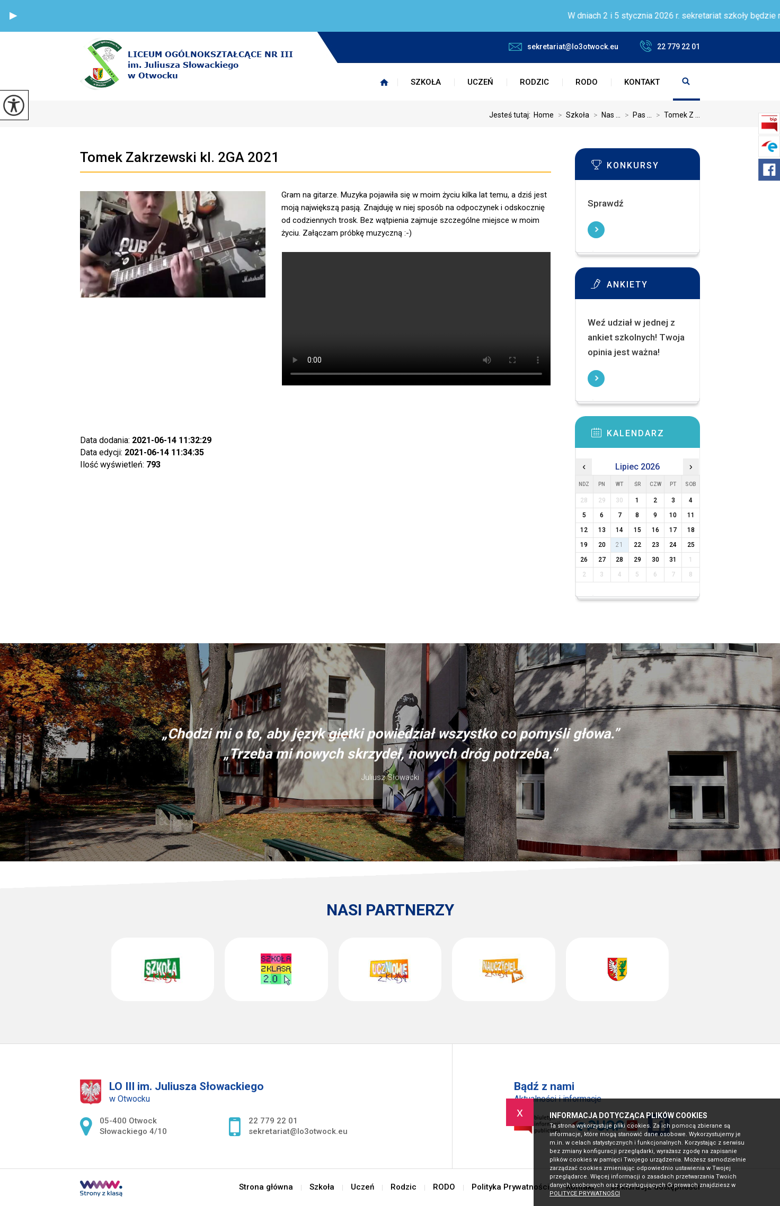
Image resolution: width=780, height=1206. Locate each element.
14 (619, 530)
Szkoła (426, 82)
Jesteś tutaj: (511, 115)
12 (584, 530)
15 (637, 530)
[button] (13, 16)
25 (691, 544)
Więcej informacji (596, 229)
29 (637, 559)
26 (584, 559)
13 (602, 530)
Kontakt (642, 82)
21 (619, 544)
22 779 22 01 (670, 46)
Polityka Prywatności (510, 1187)
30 (655, 559)
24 (673, 544)
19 (584, 544)
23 (655, 544)
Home (544, 115)
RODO (586, 82)
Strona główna (384, 82)
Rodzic (534, 82)
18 (691, 530)
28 (619, 559)
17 (673, 530)
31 (673, 559)
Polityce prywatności (584, 1193)
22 (637, 544)
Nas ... (605, 115)
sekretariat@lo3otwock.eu (563, 46)
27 (602, 559)
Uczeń (480, 82)
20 (602, 544)
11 (691, 515)
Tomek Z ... (676, 115)
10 (673, 515)
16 (655, 530)
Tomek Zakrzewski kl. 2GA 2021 (179, 157)
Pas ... (636, 115)
